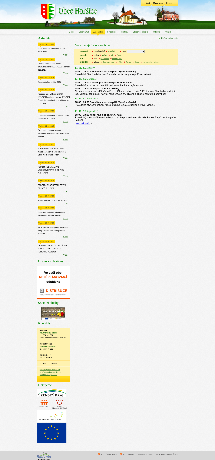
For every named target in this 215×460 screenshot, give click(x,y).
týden (96, 55)
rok (112, 55)
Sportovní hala (108, 62)
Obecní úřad (84, 32)
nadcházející (99, 51)
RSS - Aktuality (129, 454)
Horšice (164, 38)
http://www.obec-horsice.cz (50, 372)
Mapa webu (158, 3)
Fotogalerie (111, 32)
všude (96, 62)
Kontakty (169, 3)
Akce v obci (98, 32)
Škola (137, 62)
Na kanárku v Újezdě (151, 62)
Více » (65, 55)
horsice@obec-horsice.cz (50, 370)
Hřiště (120, 62)
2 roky (119, 55)
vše (95, 59)
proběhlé (111, 51)
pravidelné (104, 59)
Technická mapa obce (48, 375)
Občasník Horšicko (140, 32)
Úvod (148, 3)
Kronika (168, 32)
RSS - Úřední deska (109, 454)
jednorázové (117, 59)
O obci (71, 32)
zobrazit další (83, 123)
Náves (128, 62)
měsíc (104, 55)
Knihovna (156, 32)
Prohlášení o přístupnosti (148, 454)
